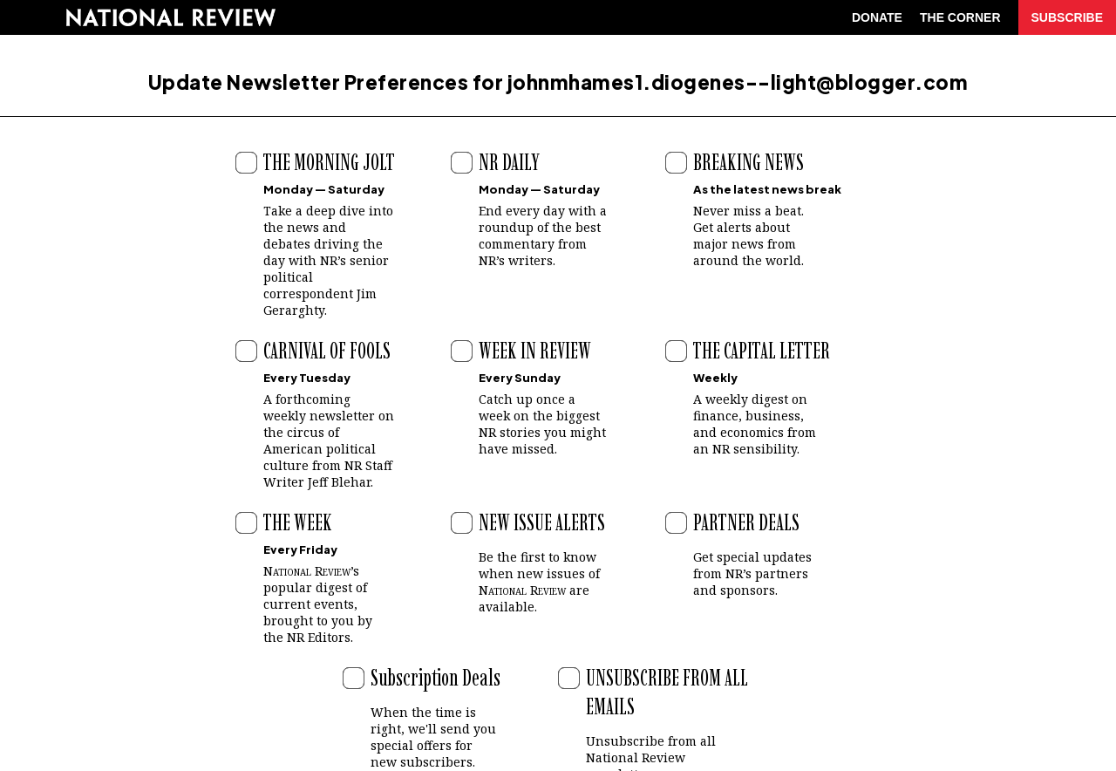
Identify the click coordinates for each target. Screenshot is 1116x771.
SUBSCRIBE (1067, 17)
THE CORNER (960, 17)
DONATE (877, 17)
